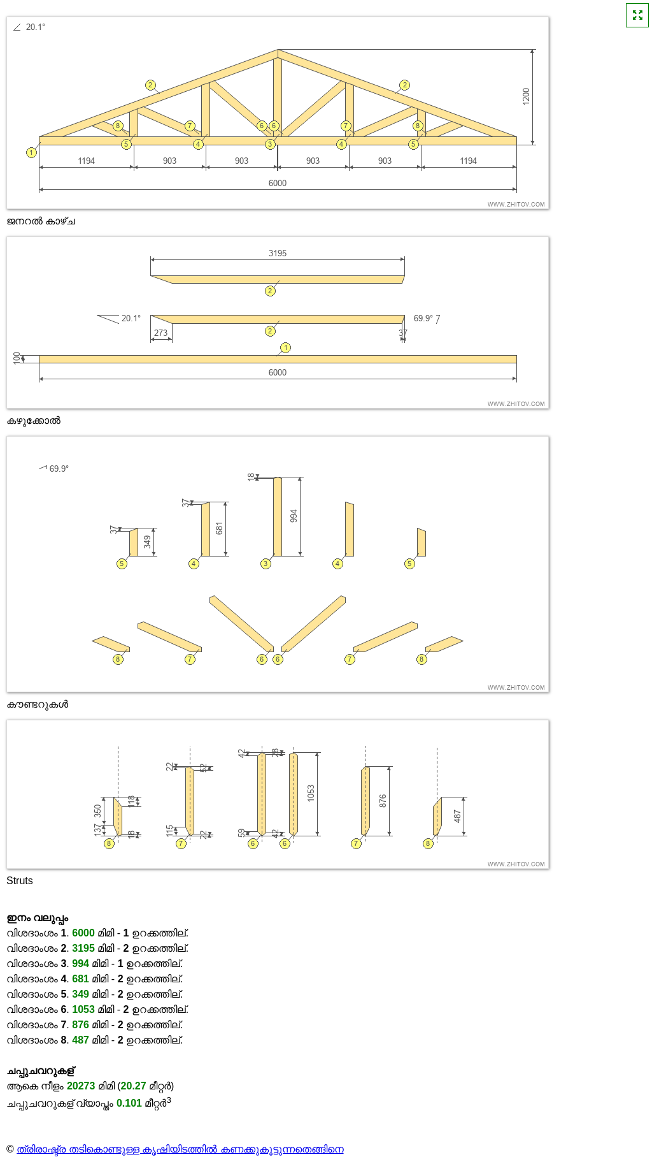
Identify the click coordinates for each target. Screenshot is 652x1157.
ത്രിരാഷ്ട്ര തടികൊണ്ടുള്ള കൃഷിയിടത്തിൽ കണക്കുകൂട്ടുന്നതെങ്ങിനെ (180, 1149)
